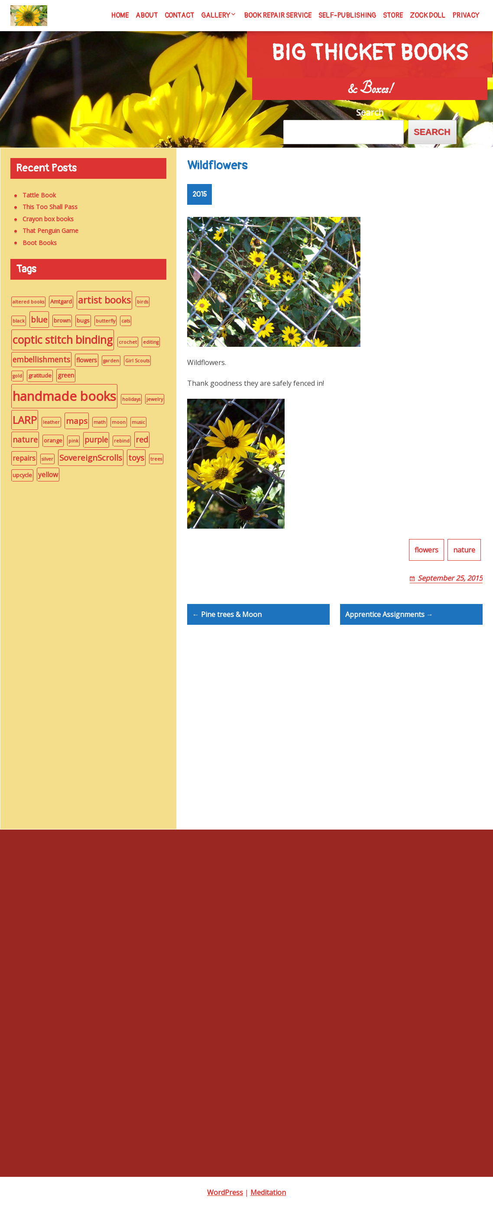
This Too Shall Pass (45, 207)
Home (120, 15)
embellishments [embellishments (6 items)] (36, 360)
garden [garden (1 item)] (106, 361)
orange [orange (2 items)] (48, 440)
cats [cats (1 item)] (121, 321)
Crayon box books (43, 219)
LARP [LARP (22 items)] (20, 420)
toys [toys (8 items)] (131, 457)
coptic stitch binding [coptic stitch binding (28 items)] (58, 340)
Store (393, 15)
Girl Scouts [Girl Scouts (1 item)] (132, 361)
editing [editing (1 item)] (146, 342)
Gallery (215, 15)
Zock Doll (427, 15)
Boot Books (35, 243)
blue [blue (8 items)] (34, 319)
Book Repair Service (277, 15)
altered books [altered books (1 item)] (23, 302)
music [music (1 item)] (133, 422)
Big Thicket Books (369, 43)
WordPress (225, 1192)
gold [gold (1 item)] (12, 376)
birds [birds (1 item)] (137, 302)
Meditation (268, 1192)
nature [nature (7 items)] (20, 439)
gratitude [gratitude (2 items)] (35, 375)
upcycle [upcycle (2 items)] (17, 475)
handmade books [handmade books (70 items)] (59, 396)
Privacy (465, 15)
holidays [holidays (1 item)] (126, 399)
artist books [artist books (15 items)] (99, 300)
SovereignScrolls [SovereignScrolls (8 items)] (86, 457)
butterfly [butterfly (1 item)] (100, 321)
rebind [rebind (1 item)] (117, 441)
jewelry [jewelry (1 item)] (150, 399)
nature (464, 576)
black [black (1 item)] (14, 321)
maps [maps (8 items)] (72, 420)
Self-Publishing (347, 15)
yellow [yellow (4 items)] (43, 474)
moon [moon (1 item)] (114, 422)
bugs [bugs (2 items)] (78, 320)
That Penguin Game (46, 230)
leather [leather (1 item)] (46, 422)
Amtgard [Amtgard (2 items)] (56, 301)
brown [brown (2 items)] (57, 320)
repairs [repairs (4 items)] (19, 458)
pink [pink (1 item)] (69, 441)
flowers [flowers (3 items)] (81, 360)
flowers (426, 576)
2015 (199, 199)
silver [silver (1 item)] (43, 459)
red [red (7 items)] (137, 439)
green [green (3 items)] (61, 375)
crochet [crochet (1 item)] (123, 342)
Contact (179, 15)
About (147, 15)
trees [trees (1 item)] (151, 459)
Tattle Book (34, 195)
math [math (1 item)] (95, 422)
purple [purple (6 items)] (91, 440)
